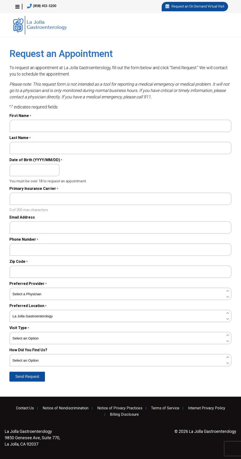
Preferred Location (27, 306)
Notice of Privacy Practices (119, 408)
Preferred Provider (28, 284)
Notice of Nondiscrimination (65, 408)
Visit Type (19, 328)
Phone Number (23, 239)
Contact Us (25, 408)
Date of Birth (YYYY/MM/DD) (35, 160)
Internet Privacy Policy (206, 408)
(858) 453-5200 (41, 6)
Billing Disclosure (124, 414)
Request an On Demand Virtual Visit (194, 6)
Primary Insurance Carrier (33, 189)
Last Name (20, 138)
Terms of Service (165, 408)
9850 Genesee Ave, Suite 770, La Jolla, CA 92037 (32, 438)
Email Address (22, 217)
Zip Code (18, 261)
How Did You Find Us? (28, 350)
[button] (17, 6)
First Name (20, 116)
